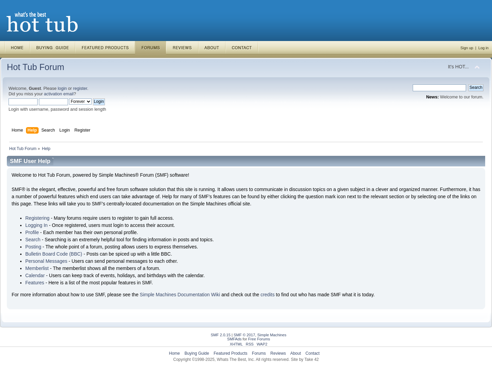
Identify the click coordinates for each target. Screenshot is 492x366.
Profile (32, 232)
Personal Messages (46, 261)
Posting (33, 246)
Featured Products (230, 353)
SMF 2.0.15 (221, 335)
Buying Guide (196, 353)
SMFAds (234, 339)
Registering (37, 218)
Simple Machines (271, 335)
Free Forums (259, 339)
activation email (59, 94)
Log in (483, 48)
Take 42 (311, 359)
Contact (312, 353)
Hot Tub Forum (35, 67)
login (62, 88)
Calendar (35, 275)
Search (32, 239)
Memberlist (37, 268)
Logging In (36, 225)
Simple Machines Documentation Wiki (180, 294)
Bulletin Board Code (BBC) (53, 254)
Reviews (278, 353)
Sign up (467, 48)
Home (174, 353)
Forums (259, 353)
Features (34, 282)
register (80, 88)
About (295, 353)
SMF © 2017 (244, 335)
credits (267, 294)
